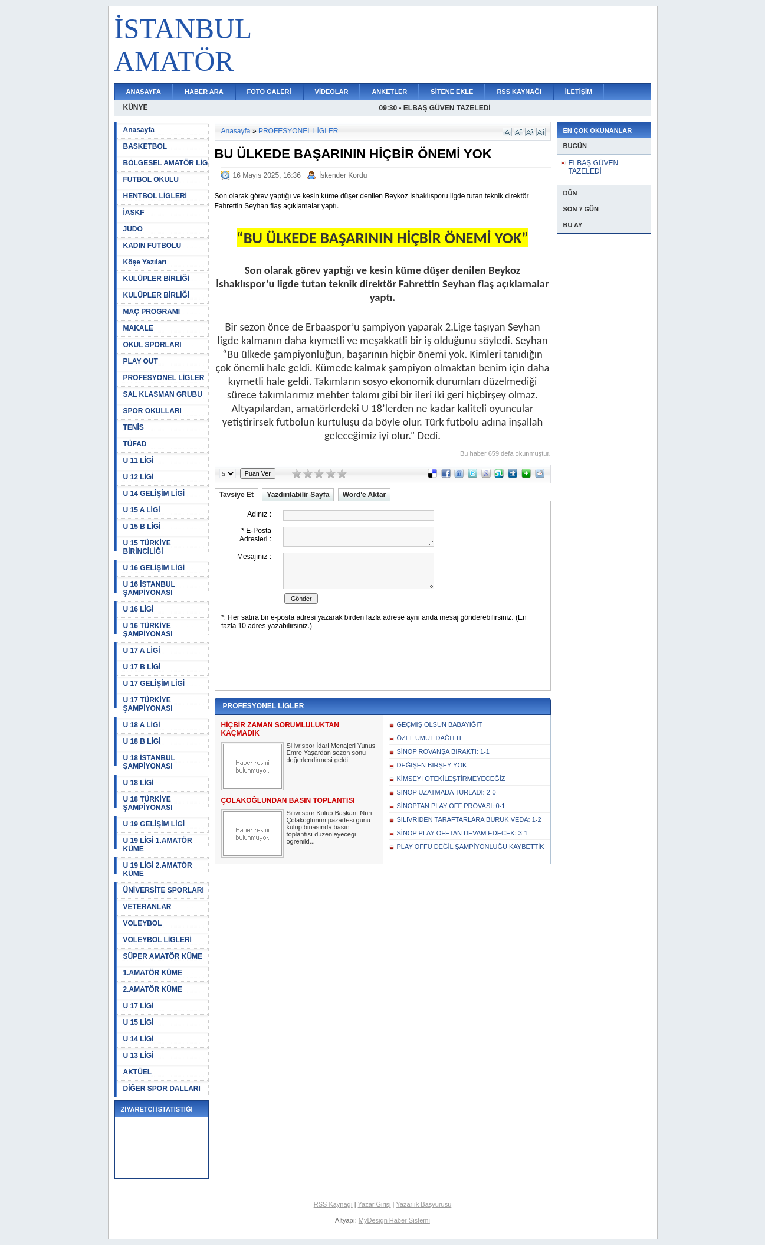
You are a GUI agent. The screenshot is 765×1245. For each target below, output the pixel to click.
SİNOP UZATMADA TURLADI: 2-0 (446, 792)
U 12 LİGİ (138, 477)
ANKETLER (389, 91)
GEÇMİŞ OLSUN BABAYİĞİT (439, 724)
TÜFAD (135, 444)
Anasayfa (139, 130)
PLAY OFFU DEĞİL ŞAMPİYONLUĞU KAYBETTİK (470, 846)
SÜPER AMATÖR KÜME (163, 956)
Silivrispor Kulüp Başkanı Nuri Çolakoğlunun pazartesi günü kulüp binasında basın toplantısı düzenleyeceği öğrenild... (329, 827)
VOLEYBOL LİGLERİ (157, 940)
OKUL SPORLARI (152, 345)
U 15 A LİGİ (141, 510)
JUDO (133, 229)
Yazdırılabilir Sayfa (298, 495)
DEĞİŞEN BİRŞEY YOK (432, 765)
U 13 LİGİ (138, 1055)
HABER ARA (204, 91)
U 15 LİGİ (138, 1022)
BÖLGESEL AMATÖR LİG (165, 163)
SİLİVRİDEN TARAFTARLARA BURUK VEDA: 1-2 (469, 819)
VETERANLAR (147, 907)
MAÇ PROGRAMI (151, 312)
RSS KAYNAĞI (519, 91)
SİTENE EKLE (452, 91)
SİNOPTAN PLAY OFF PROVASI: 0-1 (451, 805)
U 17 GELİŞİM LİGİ (154, 683)
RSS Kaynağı (333, 1204)
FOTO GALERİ (269, 91)
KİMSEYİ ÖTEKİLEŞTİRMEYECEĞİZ (451, 778)
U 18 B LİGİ (142, 741)
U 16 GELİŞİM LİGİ (154, 568)
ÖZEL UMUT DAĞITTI (429, 737)
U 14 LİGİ (138, 1039)
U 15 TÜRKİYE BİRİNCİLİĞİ (147, 547)
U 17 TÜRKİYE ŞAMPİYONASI (148, 704)
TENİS (133, 427)
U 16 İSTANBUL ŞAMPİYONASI (149, 588)
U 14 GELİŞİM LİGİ (154, 493)
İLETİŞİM (578, 91)
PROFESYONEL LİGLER (164, 378)
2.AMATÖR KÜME (152, 989)
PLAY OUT (140, 361)
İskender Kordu (343, 175)
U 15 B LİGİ (142, 526)
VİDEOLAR (332, 91)
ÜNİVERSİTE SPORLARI (163, 890)
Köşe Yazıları (145, 262)
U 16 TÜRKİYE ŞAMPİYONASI (148, 630)
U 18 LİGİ (138, 783)
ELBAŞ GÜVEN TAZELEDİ (594, 167)
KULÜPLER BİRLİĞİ (156, 279)
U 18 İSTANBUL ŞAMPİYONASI (149, 762)
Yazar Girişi (374, 1204)
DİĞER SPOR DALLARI (162, 1088)
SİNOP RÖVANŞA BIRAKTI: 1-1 (443, 751)
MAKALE (138, 328)
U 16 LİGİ (138, 609)
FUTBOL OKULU (151, 179)
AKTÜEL (137, 1072)
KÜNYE (135, 107)
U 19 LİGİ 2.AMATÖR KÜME (157, 869)
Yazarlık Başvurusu (423, 1204)
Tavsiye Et (236, 495)
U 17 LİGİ (138, 1006)
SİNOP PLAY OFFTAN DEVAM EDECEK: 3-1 (462, 832)
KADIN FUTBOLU (152, 245)
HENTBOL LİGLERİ (155, 196)
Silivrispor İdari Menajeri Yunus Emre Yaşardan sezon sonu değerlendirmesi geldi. (331, 752)
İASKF (134, 212)
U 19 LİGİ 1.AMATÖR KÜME (157, 844)
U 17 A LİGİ (141, 650)
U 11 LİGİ (138, 460)
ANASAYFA (144, 91)
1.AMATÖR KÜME (152, 973)
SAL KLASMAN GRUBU (162, 394)
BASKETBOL (145, 146)
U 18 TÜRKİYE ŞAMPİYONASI (148, 803)
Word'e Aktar (364, 495)
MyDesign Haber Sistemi (394, 1220)
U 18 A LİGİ (141, 725)
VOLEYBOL (142, 923)
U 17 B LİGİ (142, 667)
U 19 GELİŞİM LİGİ (154, 824)
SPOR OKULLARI (152, 411)
